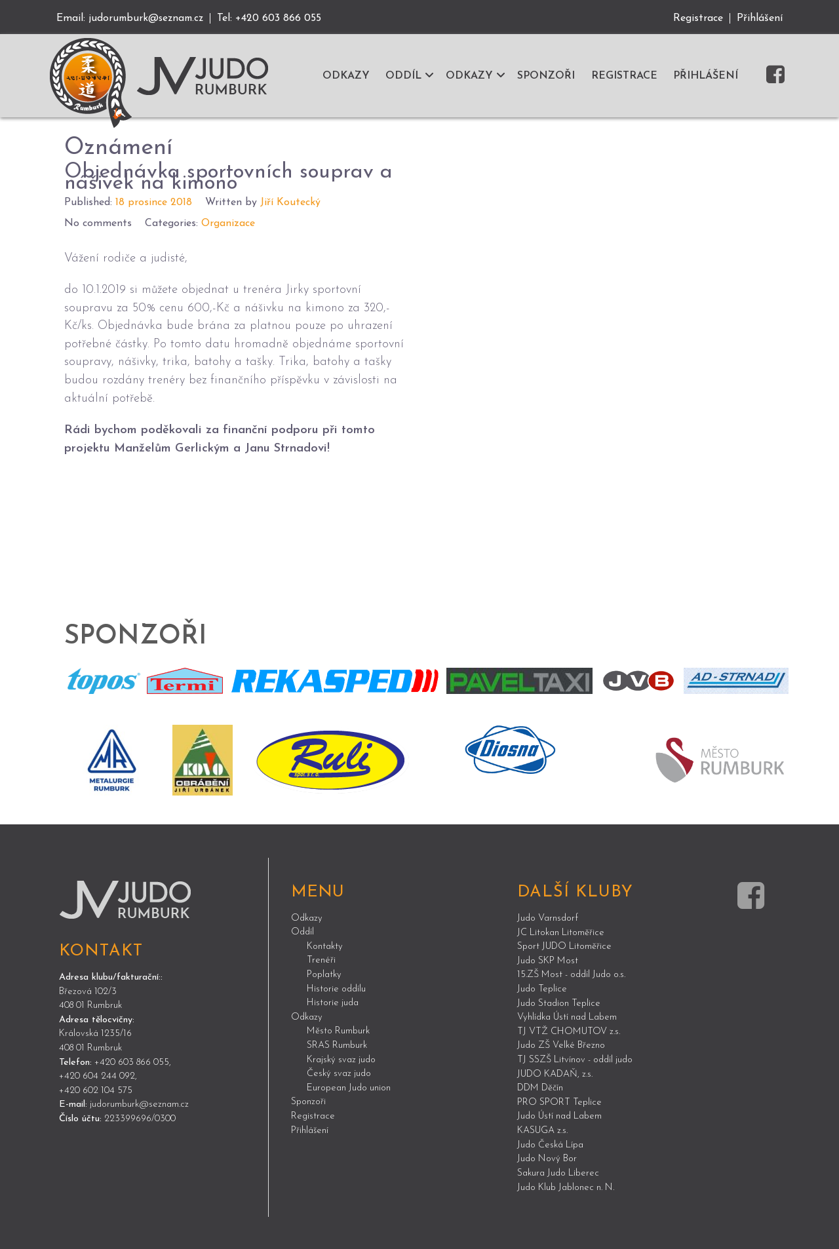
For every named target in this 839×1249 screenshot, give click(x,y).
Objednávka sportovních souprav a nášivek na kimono (219, 176)
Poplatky (324, 973)
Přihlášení (760, 18)
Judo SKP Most (547, 960)
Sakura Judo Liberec (558, 1172)
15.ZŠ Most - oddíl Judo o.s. (571, 973)
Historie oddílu (336, 987)
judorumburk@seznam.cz (148, 18)
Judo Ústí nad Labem (559, 1115)
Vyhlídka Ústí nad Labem (567, 1016)
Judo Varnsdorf (547, 917)
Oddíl (302, 931)
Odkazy (306, 916)
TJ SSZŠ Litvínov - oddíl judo (575, 1059)
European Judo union (349, 1087)
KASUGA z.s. (542, 1129)
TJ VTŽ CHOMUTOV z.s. (568, 1030)
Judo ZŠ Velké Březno (561, 1044)
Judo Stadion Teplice (558, 1002)
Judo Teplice (542, 988)
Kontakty (325, 945)
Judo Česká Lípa (550, 1144)
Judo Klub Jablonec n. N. (565, 1186)
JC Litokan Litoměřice (560, 931)
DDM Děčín (540, 1087)
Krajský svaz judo (341, 1058)
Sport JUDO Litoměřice (564, 945)
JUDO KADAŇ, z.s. (555, 1072)
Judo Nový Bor (547, 1158)
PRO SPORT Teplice (559, 1101)
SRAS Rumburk (337, 1044)
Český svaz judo (339, 1072)
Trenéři (321, 959)
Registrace (698, 18)
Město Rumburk (338, 1030)
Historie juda (333, 1002)
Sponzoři (308, 1100)
